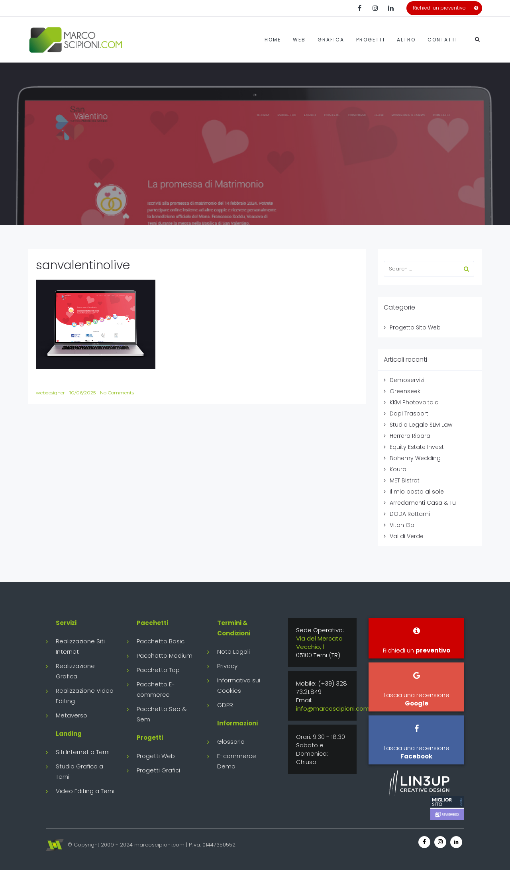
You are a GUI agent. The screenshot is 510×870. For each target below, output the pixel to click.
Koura (398, 469)
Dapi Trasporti (410, 413)
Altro (406, 39)
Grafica (331, 39)
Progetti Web (156, 756)
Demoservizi (407, 380)
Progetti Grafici (158, 770)
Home (273, 39)
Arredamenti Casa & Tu (423, 503)
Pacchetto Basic (160, 641)
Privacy (227, 666)
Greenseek (405, 391)
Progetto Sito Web (415, 327)
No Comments (117, 393)
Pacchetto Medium (164, 655)
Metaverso (71, 715)
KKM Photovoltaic (414, 402)
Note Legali (233, 651)
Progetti (370, 39)
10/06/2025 (83, 393)
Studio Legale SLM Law (421, 425)
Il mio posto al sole (417, 492)
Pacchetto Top (158, 670)
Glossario (231, 741)
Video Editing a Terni (85, 791)
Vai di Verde (407, 536)
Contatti (442, 39)
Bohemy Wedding (415, 458)
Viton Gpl (403, 525)
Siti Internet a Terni (83, 752)
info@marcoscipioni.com (332, 708)
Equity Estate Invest (417, 447)
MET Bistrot (405, 480)
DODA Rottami (410, 514)
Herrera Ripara (410, 436)
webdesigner (51, 393)
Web (299, 39)
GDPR (225, 705)
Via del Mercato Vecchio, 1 (319, 642)
